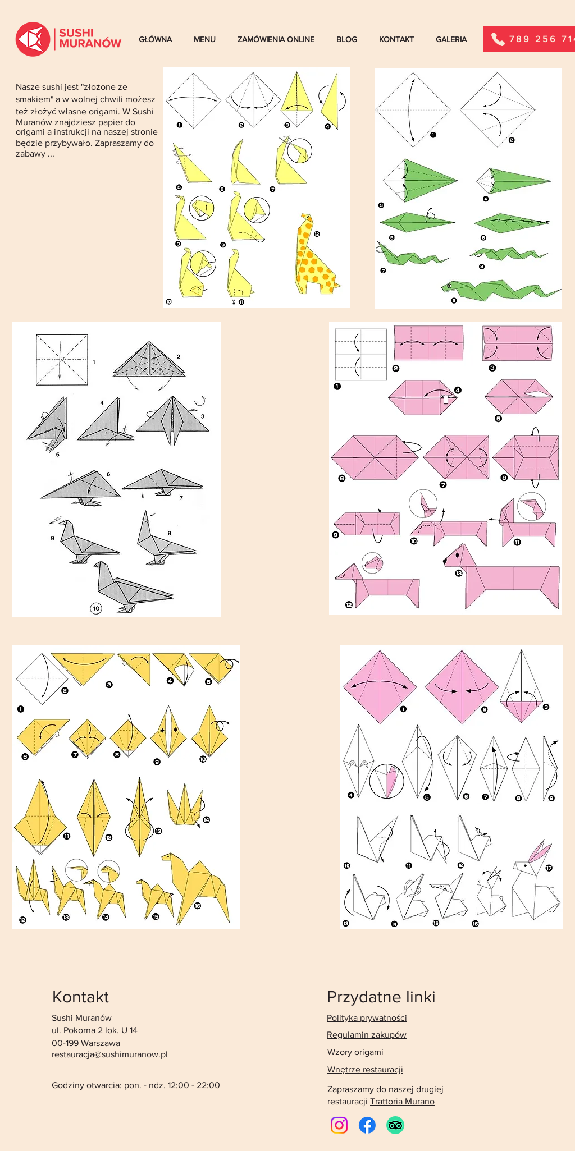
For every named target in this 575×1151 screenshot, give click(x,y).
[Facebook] (367, 1125)
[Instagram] (339, 1125)
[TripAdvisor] (395, 1125)
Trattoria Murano (402, 1101)
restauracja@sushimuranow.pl (110, 1054)
